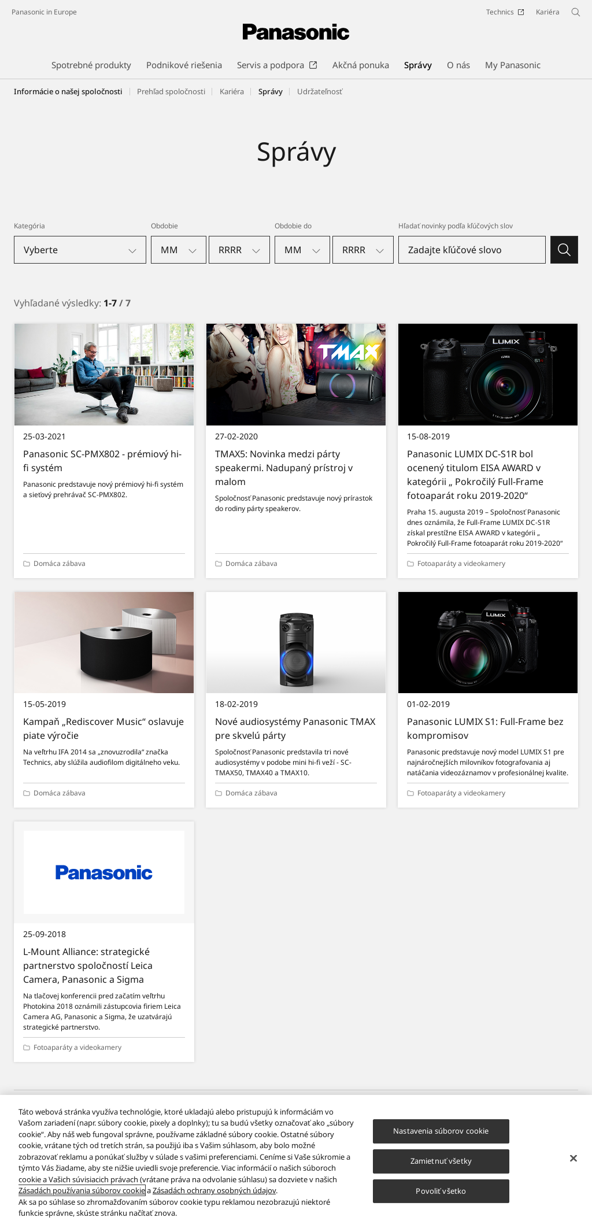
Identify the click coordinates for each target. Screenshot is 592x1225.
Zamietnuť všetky (441, 1168)
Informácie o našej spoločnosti (68, 91)
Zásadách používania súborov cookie (81, 1198)
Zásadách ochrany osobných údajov (214, 1198)
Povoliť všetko (441, 1198)
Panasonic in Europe (44, 12)
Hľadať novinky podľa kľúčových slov (455, 226)
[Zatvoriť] (573, 1166)
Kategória (29, 226)
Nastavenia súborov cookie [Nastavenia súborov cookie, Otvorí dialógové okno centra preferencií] (441, 1138)
